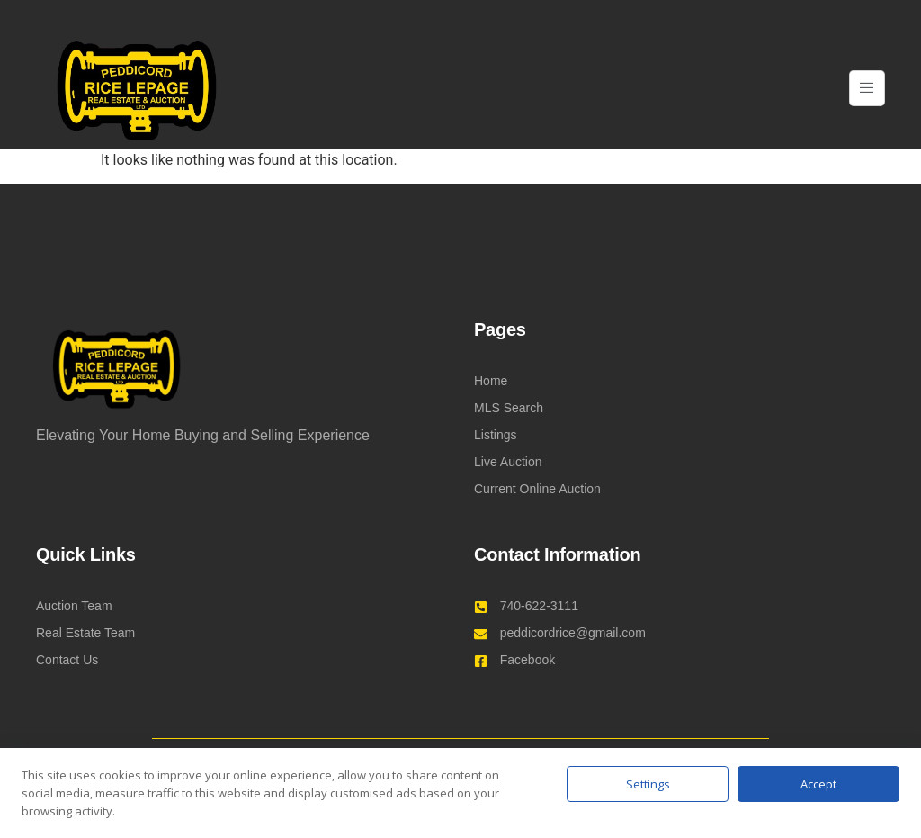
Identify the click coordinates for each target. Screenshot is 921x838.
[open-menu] (867, 88)
